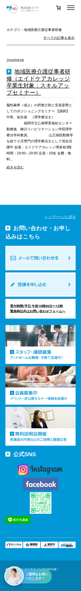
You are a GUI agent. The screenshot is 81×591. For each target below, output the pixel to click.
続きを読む (15, 167)
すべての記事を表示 (59, 38)
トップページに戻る (60, 217)
